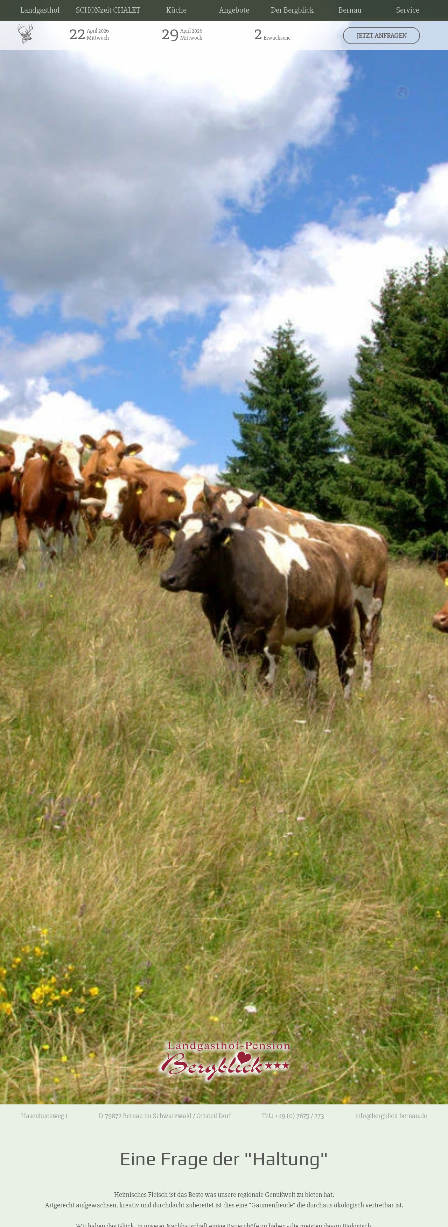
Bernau (350, 10)
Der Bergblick (292, 10)
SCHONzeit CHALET (108, 10)
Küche (176, 10)
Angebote (234, 10)
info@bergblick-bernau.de (391, 1115)
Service (407, 10)
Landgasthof (40, 10)
